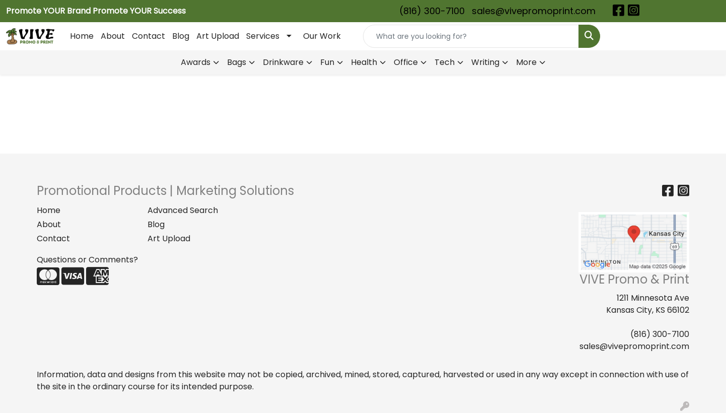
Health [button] (364, 62)
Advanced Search (183, 210)
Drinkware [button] (283, 62)
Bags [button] (236, 62)
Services (262, 36)
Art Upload (217, 36)
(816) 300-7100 (432, 11)
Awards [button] (195, 62)
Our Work (322, 36)
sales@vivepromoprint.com (534, 11)
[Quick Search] (471, 36)
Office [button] (406, 62)
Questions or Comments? (87, 259)
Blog (180, 36)
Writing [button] (485, 62)
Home (82, 36)
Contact (148, 36)
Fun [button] (327, 62)
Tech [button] (444, 62)
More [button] (526, 62)
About (113, 36)
